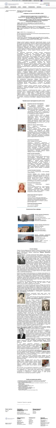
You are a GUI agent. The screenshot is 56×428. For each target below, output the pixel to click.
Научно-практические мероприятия (44, 425)
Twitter (6, 411)
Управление (31, 420)
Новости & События (30, 3)
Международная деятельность (37, 410)
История (30, 419)
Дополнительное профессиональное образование (20, 423)
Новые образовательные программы (23, 414)
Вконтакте (7, 410)
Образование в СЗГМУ (21, 418)
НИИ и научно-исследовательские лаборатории (44, 421)
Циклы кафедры (20, 12)
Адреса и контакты (8, 423)
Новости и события (20, 412)
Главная (25, 3)
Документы (31, 421)
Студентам (19, 421)
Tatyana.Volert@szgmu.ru (25, 28)
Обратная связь (8, 423)
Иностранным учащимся (21, 424)
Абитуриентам (19, 420)
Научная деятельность (44, 418)
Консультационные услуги (21, 413)
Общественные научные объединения (45, 424)
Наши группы (8, 409)
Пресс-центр (31, 422)
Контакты (36, 3)
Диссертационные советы (45, 422)
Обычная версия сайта (16, 0)
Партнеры (34, 412)
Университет (32, 417)
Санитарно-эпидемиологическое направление (22, 410)
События (34, 411)
